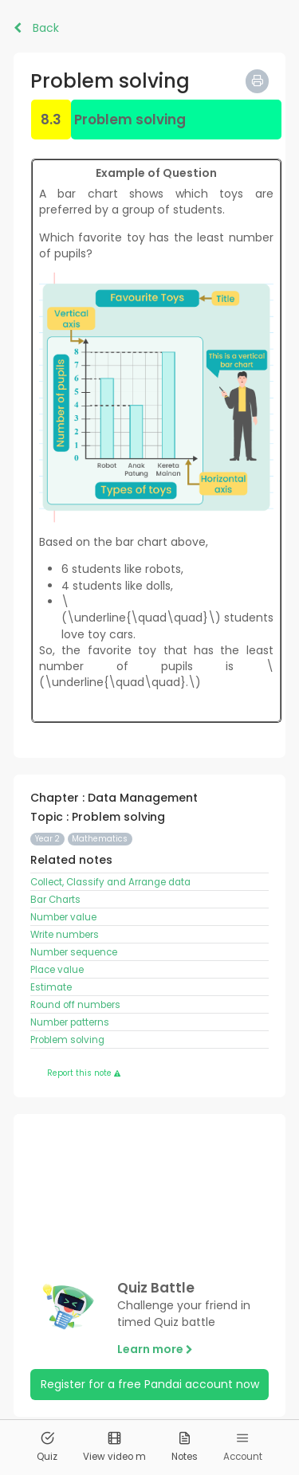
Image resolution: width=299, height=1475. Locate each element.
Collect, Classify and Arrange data (110, 882)
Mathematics (100, 839)
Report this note (83, 1073)
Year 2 (47, 839)
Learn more (155, 1349)
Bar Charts (55, 899)
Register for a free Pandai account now (150, 1384)
